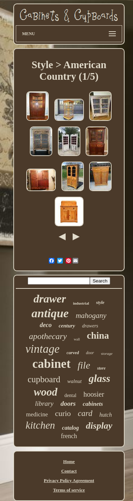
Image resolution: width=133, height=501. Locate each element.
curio (63, 413)
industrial (81, 303)
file (84, 365)
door (90, 352)
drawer (49, 298)
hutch (105, 415)
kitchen (40, 425)
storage (107, 353)
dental (71, 395)
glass (100, 378)
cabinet (51, 364)
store (101, 368)
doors (67, 403)
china (98, 335)
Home (69, 461)
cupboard (44, 379)
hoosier (94, 394)
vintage (42, 349)
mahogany (91, 315)
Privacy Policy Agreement (69, 480)
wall (77, 339)
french (69, 436)
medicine (37, 414)
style (100, 302)
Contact (69, 471)
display (99, 426)
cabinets (93, 404)
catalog (70, 428)
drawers (90, 325)
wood (45, 392)
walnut (74, 381)
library (44, 403)
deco (46, 324)
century (67, 325)
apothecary (48, 336)
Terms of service (69, 490)
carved (73, 352)
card (85, 413)
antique (50, 313)
